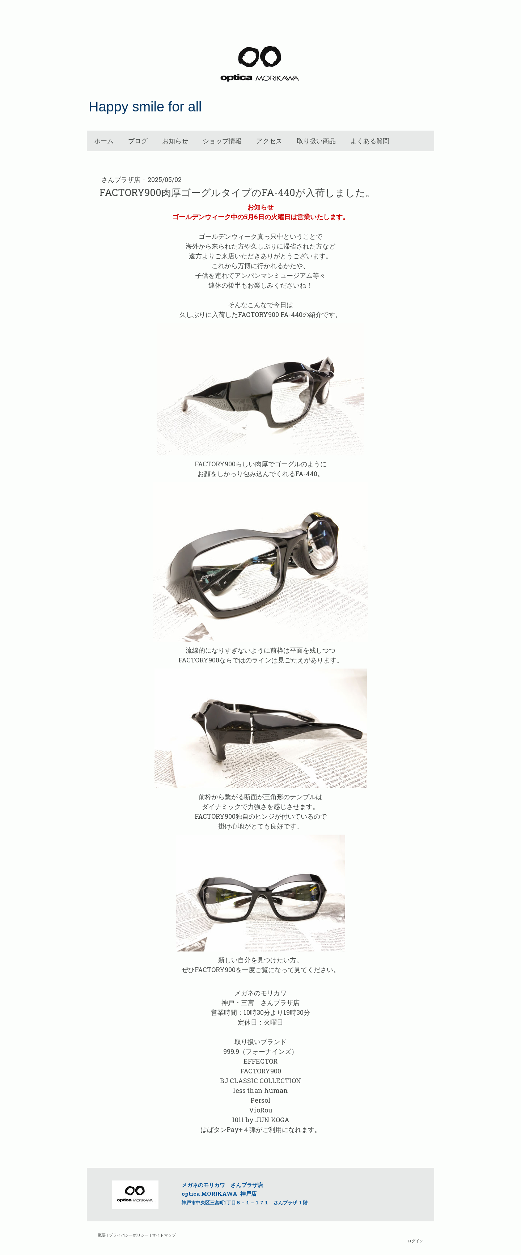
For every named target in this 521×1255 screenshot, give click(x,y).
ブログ (138, 141)
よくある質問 (369, 141)
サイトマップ (164, 1235)
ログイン (415, 1240)
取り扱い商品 (316, 141)
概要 (102, 1235)
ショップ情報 (222, 141)
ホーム (104, 141)
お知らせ (175, 141)
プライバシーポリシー (129, 1235)
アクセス (269, 141)
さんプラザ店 (121, 179)
